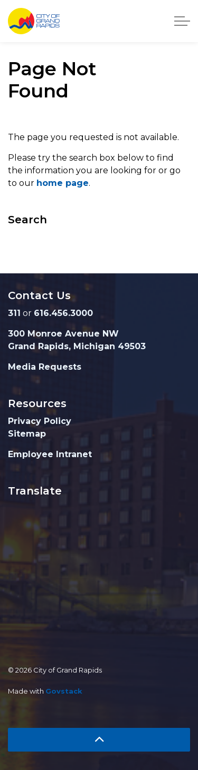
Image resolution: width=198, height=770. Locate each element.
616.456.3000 (63, 313)
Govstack (63, 691)
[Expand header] (182, 21)
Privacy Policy (39, 421)
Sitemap (27, 434)
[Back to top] (99, 740)
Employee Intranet (50, 454)
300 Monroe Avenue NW (63, 334)
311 (14, 313)
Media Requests (44, 367)
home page (62, 183)
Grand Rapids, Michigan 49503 (77, 346)
